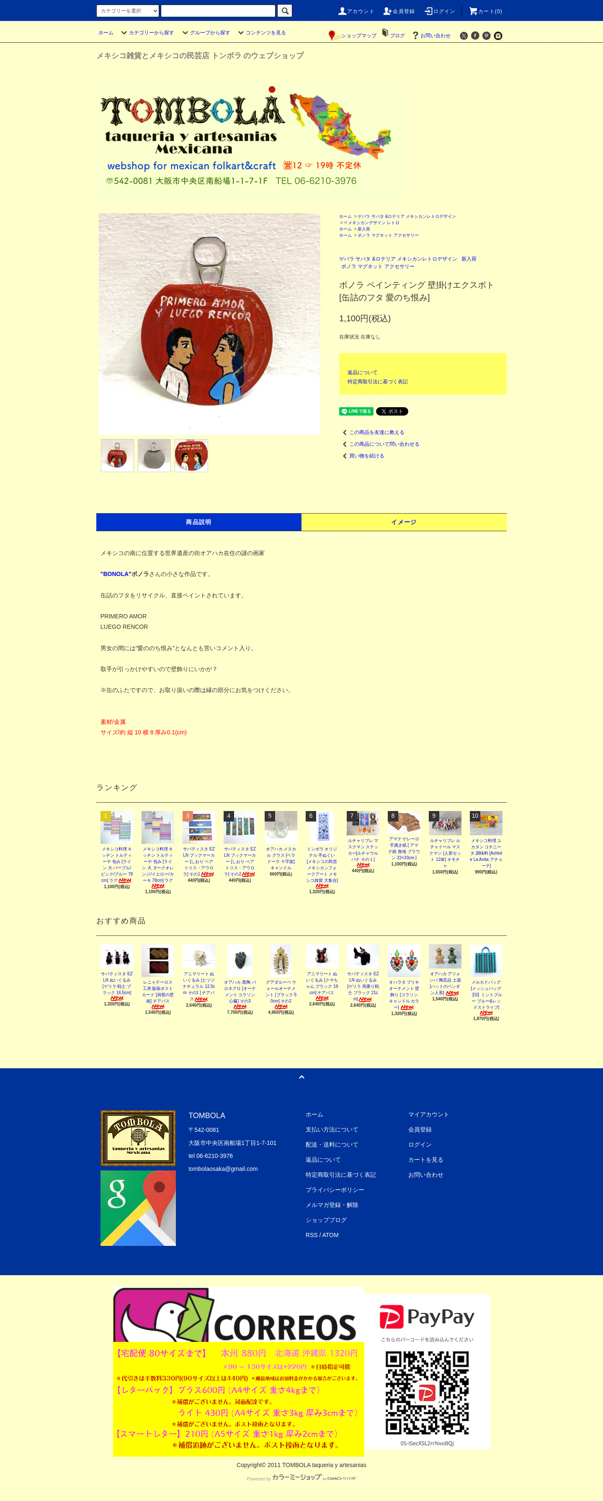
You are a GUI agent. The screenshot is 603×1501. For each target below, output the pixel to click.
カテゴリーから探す (146, 33)
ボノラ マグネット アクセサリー (388, 235)
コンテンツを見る (261, 33)
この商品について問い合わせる (379, 444)
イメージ (404, 522)
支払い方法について (332, 1129)
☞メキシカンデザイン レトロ (371, 222)
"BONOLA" (115, 574)
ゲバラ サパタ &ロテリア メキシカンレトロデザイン (407, 216)
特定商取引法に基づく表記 (378, 382)
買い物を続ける (361, 456)
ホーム (105, 33)
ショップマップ (352, 36)
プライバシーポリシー (335, 1189)
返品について (363, 372)
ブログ (397, 36)
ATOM (330, 1235)
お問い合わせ (430, 36)
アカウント (356, 11)
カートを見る (425, 1159)
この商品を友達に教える (372, 432)
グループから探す (205, 33)
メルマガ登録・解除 (332, 1204)
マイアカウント (428, 1114)
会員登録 (399, 11)
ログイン (439, 11)
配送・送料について (332, 1144)
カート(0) (485, 11)
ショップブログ (326, 1220)
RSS (312, 1235)
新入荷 (364, 229)
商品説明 (199, 522)
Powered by (301, 1478)
